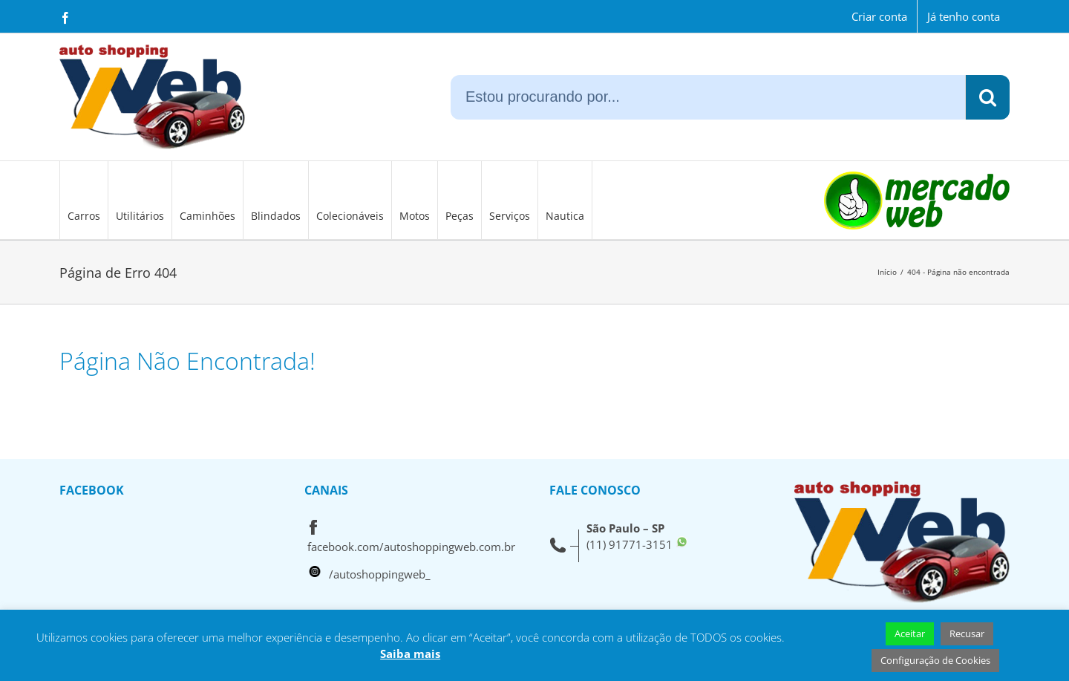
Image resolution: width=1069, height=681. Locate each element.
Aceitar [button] (910, 633)
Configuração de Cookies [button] (935, 660)
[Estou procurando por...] (708, 97)
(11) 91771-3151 (629, 544)
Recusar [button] (966, 633)
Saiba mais (410, 653)
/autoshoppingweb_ (380, 574)
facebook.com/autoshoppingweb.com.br (411, 546)
